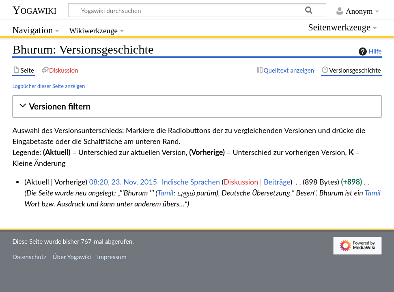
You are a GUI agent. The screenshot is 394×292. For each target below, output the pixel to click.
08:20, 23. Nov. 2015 (123, 181)
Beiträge (277, 181)
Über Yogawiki (71, 256)
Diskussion (241, 181)
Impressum (112, 256)
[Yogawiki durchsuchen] (197, 10)
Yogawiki (34, 10)
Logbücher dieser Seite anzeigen (48, 86)
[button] (197, 106)
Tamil (165, 192)
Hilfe (369, 51)
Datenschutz (29, 256)
